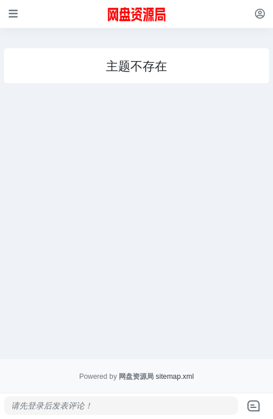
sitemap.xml (175, 376)
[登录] (260, 13)
